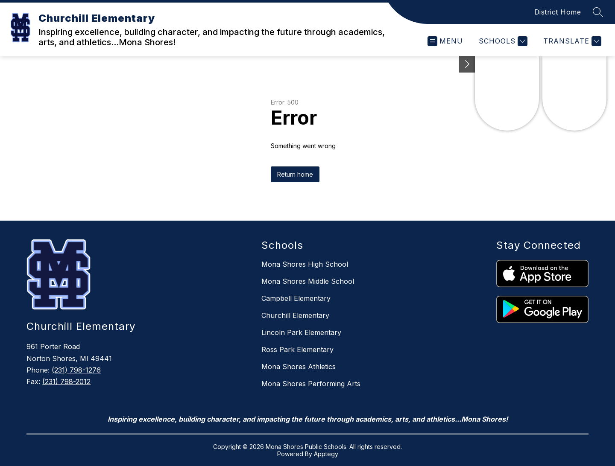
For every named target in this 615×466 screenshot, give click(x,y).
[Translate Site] (571, 41)
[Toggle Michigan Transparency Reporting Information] (467, 64)
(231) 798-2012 (66, 381)
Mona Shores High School (304, 264)
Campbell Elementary (296, 298)
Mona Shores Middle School (307, 281)
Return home (295, 174)
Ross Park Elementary (297, 349)
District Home (557, 12)
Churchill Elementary (295, 315)
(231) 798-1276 (76, 370)
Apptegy (326, 453)
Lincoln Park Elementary (301, 332)
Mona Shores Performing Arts (310, 383)
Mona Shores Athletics (298, 366)
